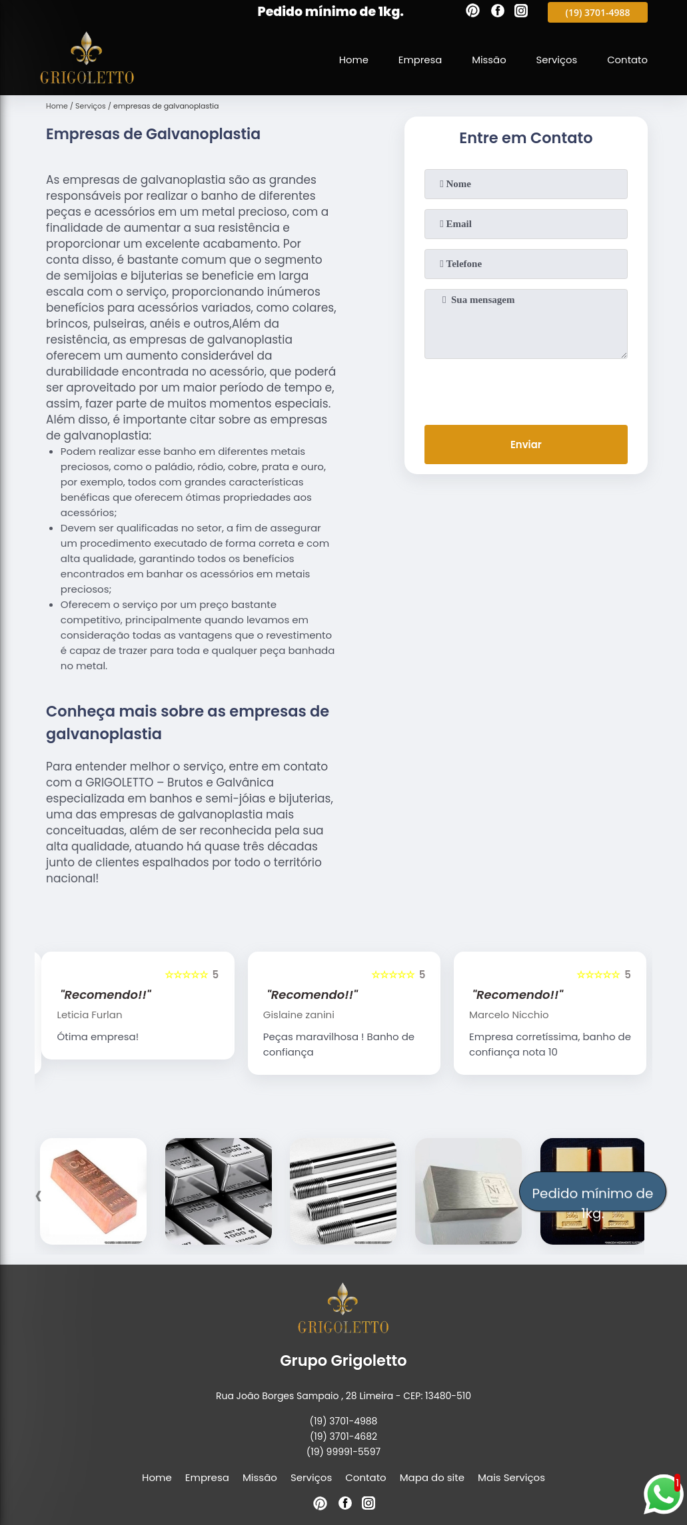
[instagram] (521, 12)
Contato (626, 60)
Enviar (526, 445)
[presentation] (525, 389)
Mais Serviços (511, 1477)
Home (351, 60)
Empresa (418, 60)
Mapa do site (432, 1477)
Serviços (555, 60)
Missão (487, 60)
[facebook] (497, 12)
